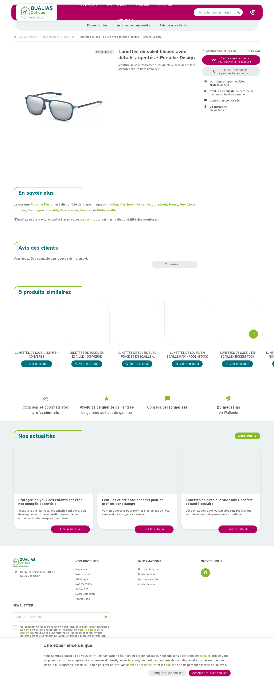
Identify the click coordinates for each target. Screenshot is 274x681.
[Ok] (106, 616)
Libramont (159, 204)
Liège (191, 204)
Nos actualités (36, 436)
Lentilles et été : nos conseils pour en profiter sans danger (132, 502)
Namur (73, 210)
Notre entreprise (148, 569)
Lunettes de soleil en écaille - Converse (86, 354)
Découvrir (245, 436)
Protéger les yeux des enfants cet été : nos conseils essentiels (50, 502)
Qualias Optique (26, 36)
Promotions (82, 598)
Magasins (81, 569)
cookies (205, 656)
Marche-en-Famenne (135, 204)
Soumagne (36, 210)
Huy (183, 204)
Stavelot (51, 210)
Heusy (173, 204)
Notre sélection (85, 593)
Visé (63, 210)
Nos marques (83, 584)
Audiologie (82, 579)
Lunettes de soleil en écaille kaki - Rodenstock (187, 354)
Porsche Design (104, 52)
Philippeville (106, 210)
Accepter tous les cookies (209, 673)
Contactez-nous (148, 584)
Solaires (69, 36)
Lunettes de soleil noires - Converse (36, 354)
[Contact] (252, 12)
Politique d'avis (148, 574)
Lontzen (20, 210)
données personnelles (141, 665)
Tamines (86, 210)
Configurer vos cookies (167, 673)
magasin (86, 219)
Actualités (81, 589)
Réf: (248, 50)
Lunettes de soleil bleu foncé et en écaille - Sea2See (137, 355)
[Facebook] (205, 572)
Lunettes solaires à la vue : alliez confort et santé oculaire (219, 502)
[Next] (253, 334)
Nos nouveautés (148, 579)
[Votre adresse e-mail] (62, 616)
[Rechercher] (238, 12)
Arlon (114, 204)
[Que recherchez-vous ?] (218, 12)
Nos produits (51, 36)
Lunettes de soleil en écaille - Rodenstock (237, 354)
